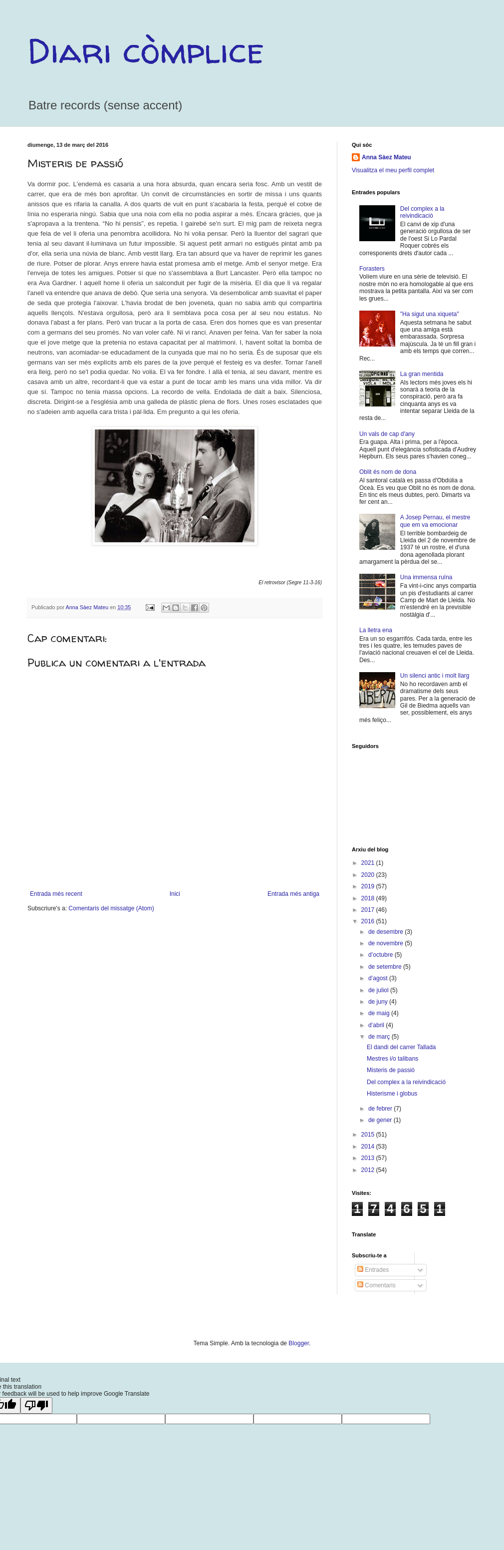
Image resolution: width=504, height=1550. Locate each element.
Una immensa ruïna (426, 577)
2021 (368, 862)
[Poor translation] (36, 1405)
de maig (379, 1013)
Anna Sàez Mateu (386, 157)
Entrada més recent (56, 893)
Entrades (373, 1269)
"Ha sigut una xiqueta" (429, 314)
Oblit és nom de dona (387, 471)
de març (380, 1036)
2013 (368, 1158)
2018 (368, 898)
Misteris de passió (391, 1070)
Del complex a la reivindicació (422, 212)
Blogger (298, 1343)
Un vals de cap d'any (387, 433)
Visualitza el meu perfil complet (393, 170)
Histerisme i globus (392, 1093)
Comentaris (376, 1285)
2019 (368, 886)
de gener (381, 1120)
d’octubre (381, 954)
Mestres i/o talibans (392, 1058)
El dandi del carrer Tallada (401, 1047)
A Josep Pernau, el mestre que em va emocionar (435, 521)
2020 (368, 874)
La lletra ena (375, 630)
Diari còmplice (145, 50)
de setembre (385, 966)
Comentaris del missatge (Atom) (111, 908)
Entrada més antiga (293, 893)
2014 (368, 1146)
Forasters (372, 268)
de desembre (386, 931)
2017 (368, 909)
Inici (175, 893)
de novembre (386, 943)
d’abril (377, 1025)
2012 (368, 1169)
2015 (368, 1134)
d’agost (378, 978)
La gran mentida (422, 374)
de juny (378, 1001)
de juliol (379, 990)
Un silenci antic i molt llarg (435, 675)
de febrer (381, 1108)
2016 (368, 921)
